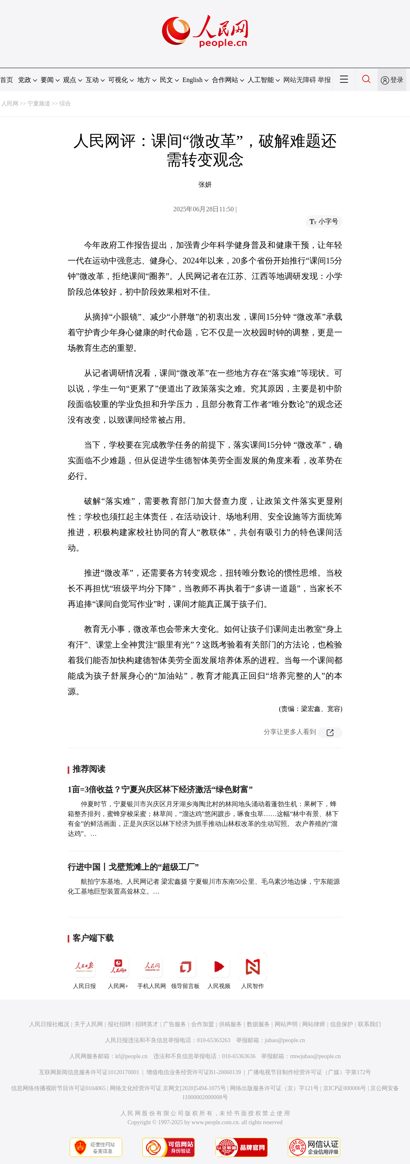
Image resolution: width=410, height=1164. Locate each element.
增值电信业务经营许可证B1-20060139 (193, 1072)
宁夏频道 (38, 104)
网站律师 (313, 1024)
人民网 (9, 104)
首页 (6, 79)
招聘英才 (146, 1024)
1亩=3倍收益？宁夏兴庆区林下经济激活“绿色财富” (160, 789)
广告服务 (174, 1024)
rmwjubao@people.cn (315, 1056)
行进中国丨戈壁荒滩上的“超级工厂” (133, 866)
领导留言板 (185, 970)
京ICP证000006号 (345, 1088)
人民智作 (252, 970)
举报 (324, 79)
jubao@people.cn (285, 1040)
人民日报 (84, 970)
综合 (65, 104)
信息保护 (341, 1024)
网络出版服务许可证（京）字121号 (274, 1088)
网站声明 (286, 1024)
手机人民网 (151, 970)
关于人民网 (88, 1024)
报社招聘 (119, 1024)
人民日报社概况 (49, 1024)
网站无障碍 (299, 79)
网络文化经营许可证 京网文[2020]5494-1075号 (168, 1088)
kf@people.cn (131, 1056)
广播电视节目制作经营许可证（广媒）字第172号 (309, 1072)
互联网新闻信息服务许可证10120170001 (89, 1072)
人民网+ (118, 970)
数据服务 (258, 1024)
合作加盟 (202, 1024)
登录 (396, 79)
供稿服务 (230, 1024)
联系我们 (369, 1024)
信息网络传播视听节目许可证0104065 (58, 1088)
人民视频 (219, 970)
